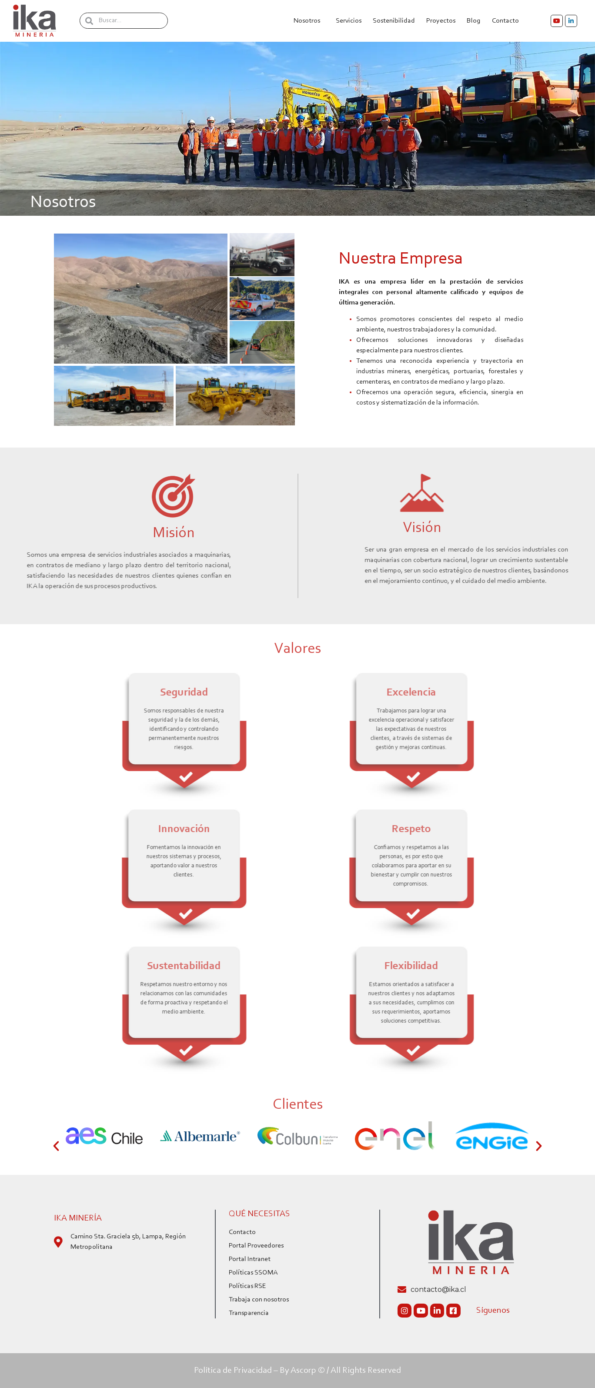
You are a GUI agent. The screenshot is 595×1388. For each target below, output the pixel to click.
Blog (474, 20)
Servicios (348, 20)
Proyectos (440, 20)
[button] (56, 1146)
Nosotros (309, 21)
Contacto (507, 21)
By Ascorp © (302, 1370)
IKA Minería (78, 1218)
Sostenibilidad (394, 20)
